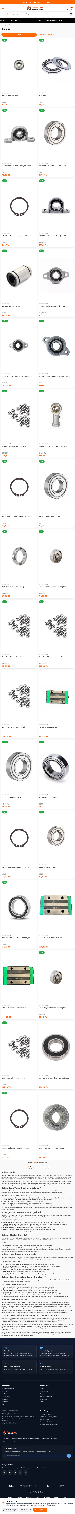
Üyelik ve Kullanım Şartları (48, 1416)
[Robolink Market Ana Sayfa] (37, 1433)
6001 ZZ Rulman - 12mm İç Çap (13, 797)
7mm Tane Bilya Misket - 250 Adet (14, 446)
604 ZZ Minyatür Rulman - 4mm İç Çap (53, 166)
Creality (42, 1388)
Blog (3, 1404)
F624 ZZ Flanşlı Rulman (10, 95)
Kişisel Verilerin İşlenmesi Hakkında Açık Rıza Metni (18, 1416)
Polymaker (43, 1394)
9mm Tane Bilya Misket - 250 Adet (51, 657)
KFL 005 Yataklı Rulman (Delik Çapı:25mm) (17, 376)
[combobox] (37, 14)
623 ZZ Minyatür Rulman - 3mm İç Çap (52, 587)
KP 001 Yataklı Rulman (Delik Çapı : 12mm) (17, 166)
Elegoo (42, 1401)
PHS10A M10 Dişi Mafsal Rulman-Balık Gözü (54, 446)
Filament (5, 1401)
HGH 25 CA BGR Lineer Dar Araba (14, 1008)
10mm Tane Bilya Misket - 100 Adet (14, 1078)
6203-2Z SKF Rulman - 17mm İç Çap (51, 1148)
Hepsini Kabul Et (40, 1510)
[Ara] (71, 14)
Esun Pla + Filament (46, 1396)
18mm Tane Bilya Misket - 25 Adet (14, 727)
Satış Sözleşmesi (45, 1419)
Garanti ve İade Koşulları (48, 1422)
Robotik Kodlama (8, 1388)
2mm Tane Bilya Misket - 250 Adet (14, 657)
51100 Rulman (44, 95)
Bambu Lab (44, 1391)
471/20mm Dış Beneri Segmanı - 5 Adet (16, 517)
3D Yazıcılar (6, 1396)
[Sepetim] (71, 8)
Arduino (4, 1394)
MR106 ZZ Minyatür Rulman (48, 867)
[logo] (35, 8)
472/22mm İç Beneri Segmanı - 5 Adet (15, 867)
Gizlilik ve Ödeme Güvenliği (49, 1424)
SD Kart (4, 1391)
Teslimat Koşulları (45, 1414)
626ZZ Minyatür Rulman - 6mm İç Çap (52, 1008)
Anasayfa (4, 25)
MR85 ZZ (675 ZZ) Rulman (48, 797)
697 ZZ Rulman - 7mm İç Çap (49, 517)
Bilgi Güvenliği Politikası (9, 1423)
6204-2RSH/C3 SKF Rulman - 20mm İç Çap (54, 1078)
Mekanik (11, 25)
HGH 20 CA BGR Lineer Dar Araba (50, 727)
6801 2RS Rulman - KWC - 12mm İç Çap (16, 938)
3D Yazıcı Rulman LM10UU (11, 306)
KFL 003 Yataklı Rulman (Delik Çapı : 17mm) (54, 376)
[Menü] (3, 8)
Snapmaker (44, 1399)
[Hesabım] (67, 8)
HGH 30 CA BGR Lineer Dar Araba (50, 938)
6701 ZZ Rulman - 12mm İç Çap (13, 587)
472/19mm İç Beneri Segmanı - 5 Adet (15, 1148)
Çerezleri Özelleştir (9, 1510)
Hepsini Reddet (25, 1510)
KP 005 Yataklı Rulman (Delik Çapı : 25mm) (54, 236)
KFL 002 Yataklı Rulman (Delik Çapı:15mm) (54, 306)
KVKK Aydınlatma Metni (9, 1414)
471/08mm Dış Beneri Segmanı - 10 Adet (16, 236)
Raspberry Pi (6, 1399)
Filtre (19, 34)
